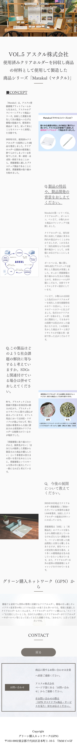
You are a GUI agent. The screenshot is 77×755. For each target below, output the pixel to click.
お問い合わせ (17, 692)
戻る (38, 658)
